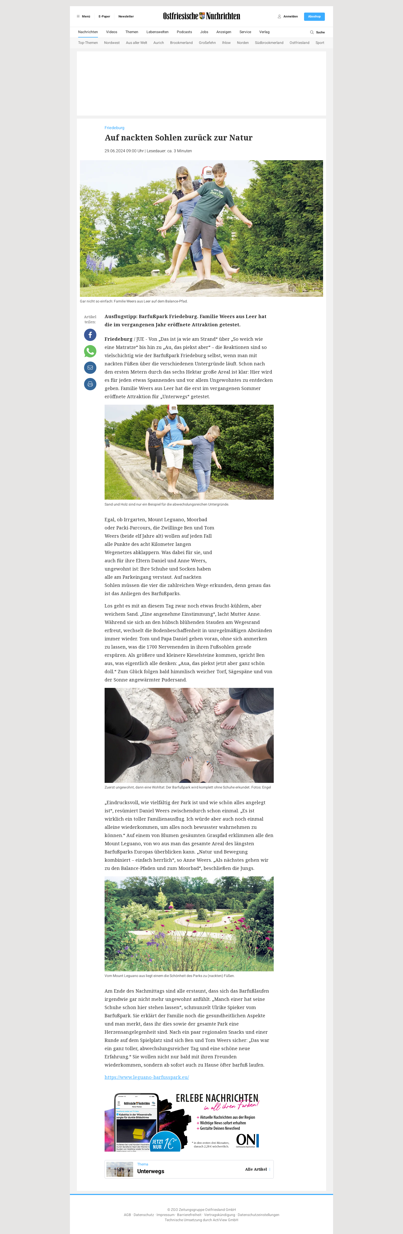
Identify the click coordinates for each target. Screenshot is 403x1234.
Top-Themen (88, 42)
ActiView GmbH (225, 1220)
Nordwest (112, 42)
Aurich (158, 42)
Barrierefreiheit (189, 1215)
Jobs (204, 32)
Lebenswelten (157, 32)
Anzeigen (223, 32)
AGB (127, 1215)
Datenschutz (144, 1215)
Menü (82, 16)
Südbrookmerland (269, 42)
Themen (131, 32)
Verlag (264, 32)
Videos (111, 32)
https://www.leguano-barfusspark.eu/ (147, 1077)
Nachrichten (88, 32)
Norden (243, 42)
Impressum (166, 1215)
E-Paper (104, 16)
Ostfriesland (299, 42)
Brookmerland (181, 42)
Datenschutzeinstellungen (258, 1215)
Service (245, 32)
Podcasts (184, 32)
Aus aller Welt (136, 42)
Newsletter (126, 16)
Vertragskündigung (219, 1215)
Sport (320, 42)
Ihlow (226, 42)
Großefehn (207, 42)
